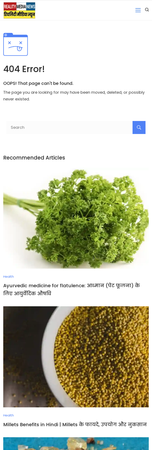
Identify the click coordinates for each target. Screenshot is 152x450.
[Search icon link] (147, 10)
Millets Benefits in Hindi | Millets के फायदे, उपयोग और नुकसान (75, 424)
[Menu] (138, 10)
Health (8, 276)
